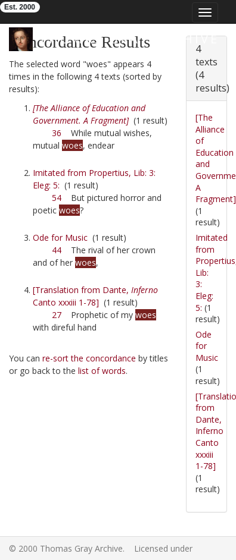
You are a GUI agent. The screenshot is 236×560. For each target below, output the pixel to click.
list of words (102, 370)
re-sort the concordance (89, 358)
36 (56, 133)
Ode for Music (60, 237)
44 (56, 250)
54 (56, 197)
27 (56, 314)
